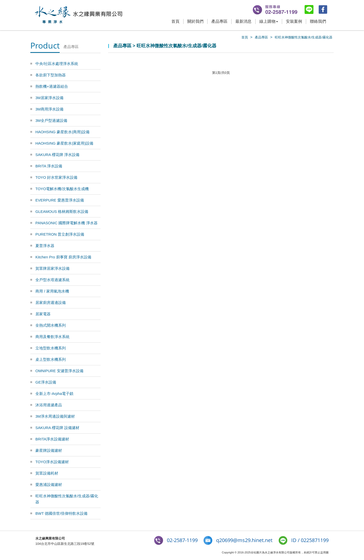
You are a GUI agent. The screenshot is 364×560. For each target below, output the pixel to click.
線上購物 (268, 21)
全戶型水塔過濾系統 (52, 280)
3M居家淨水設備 (49, 98)
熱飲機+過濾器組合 (51, 86)
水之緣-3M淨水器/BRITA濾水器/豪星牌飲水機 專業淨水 (78, 15)
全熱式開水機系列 (50, 325)
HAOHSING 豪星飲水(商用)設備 (62, 132)
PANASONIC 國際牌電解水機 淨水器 (66, 223)
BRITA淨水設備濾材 (52, 439)
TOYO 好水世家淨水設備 (56, 177)
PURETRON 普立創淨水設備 (59, 234)
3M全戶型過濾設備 (51, 120)
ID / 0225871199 (310, 540)
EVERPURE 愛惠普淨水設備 (59, 200)
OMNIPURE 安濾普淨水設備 (59, 371)
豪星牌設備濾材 (48, 450)
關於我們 (195, 21)
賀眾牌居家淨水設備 (52, 268)
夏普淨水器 (44, 245)
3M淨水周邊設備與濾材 (55, 416)
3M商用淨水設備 (49, 109)
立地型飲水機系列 (50, 348)
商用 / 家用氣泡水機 (52, 291)
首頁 (175, 21)
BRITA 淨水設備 (48, 166)
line (309, 9)
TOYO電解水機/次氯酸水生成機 (62, 189)
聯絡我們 (318, 21)
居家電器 (43, 314)
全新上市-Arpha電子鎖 (54, 393)
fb (322, 9)
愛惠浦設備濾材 (48, 484)
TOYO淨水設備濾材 (52, 462)
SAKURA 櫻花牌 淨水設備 (57, 154)
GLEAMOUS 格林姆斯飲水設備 (61, 211)
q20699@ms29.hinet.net (244, 540)
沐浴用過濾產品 (48, 405)
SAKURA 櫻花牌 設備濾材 (57, 427)
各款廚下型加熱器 (50, 75)
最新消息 (243, 21)
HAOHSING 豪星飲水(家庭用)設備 (64, 143)
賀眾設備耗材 (46, 473)
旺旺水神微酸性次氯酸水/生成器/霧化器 (303, 37)
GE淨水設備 (45, 382)
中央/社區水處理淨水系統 (56, 63)
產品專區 (219, 21)
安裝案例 (294, 21)
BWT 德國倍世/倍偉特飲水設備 (61, 513)
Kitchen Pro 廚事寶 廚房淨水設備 (63, 257)
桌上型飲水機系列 (50, 359)
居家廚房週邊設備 (50, 302)
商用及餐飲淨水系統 (52, 336)
